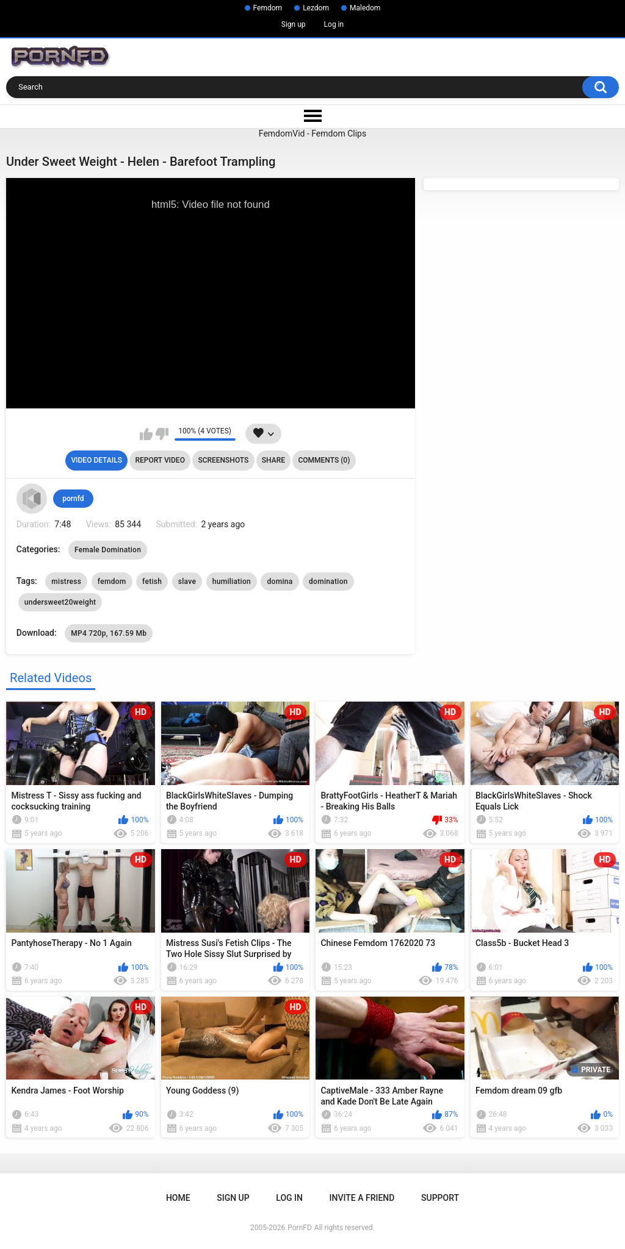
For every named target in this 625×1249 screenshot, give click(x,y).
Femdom (268, 8)
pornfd (73, 498)
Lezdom (316, 8)
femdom (112, 581)
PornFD (299, 1227)
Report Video (159, 460)
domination (328, 581)
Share (273, 460)
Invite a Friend (362, 1198)
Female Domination (107, 550)
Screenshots (223, 460)
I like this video (146, 434)
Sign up (293, 24)
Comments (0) (324, 460)
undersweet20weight (60, 602)
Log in (334, 24)
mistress (66, 581)
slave (187, 581)
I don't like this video (162, 434)
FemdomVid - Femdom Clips (312, 133)
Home (178, 1198)
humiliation (231, 581)
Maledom (365, 8)
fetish (152, 581)
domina (279, 581)
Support (440, 1198)
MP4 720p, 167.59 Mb (108, 633)
